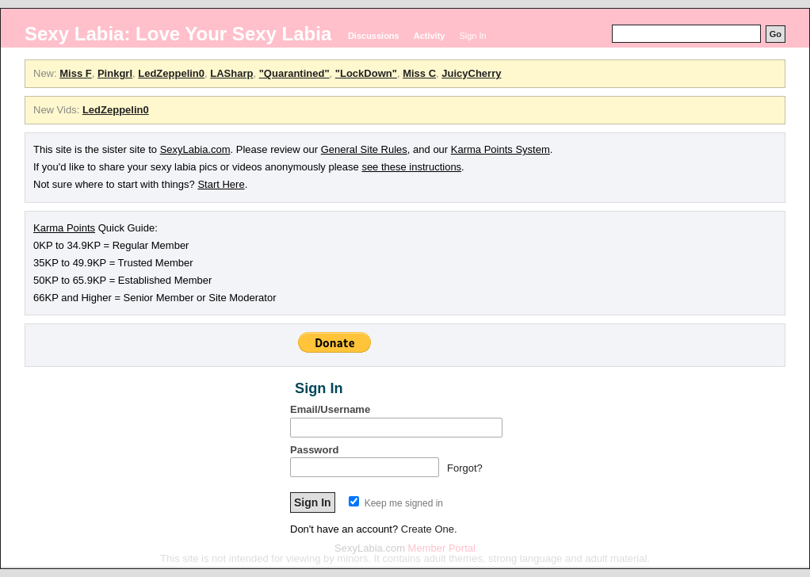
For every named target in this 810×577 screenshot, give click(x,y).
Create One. (429, 529)
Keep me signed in (396, 503)
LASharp (231, 73)
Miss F (75, 73)
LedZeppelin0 (171, 73)
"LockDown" (366, 73)
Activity (429, 35)
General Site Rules (364, 149)
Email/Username (330, 409)
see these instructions (411, 167)
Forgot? (465, 468)
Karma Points (64, 228)
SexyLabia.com (195, 149)
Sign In (472, 35)
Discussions (373, 35)
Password (314, 450)
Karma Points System (500, 149)
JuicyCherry (471, 73)
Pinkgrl (114, 73)
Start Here (220, 184)
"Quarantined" (294, 73)
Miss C (419, 73)
